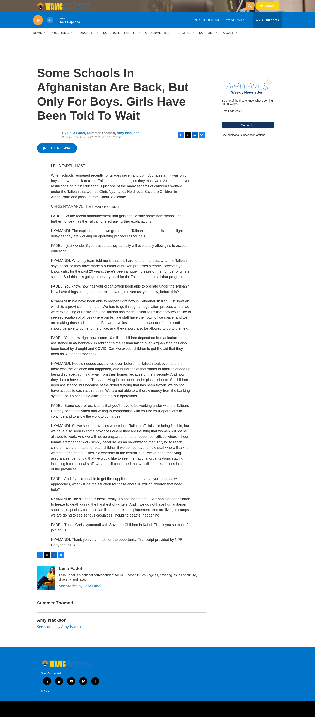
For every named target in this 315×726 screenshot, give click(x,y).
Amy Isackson (128, 142)
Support (206, 41)
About (228, 41)
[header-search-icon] (252, 11)
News (37, 41)
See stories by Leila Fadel (80, 595)
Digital (184, 41)
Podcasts (86, 41)
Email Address (232, 120)
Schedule (111, 41)
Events (130, 41)
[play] (38, 29)
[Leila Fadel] (46, 587)
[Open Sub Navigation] (45, 41)
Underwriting (157, 41)
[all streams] (267, 29)
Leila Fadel (76, 142)
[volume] (50, 29)
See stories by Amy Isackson (61, 635)
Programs (60, 41)
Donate (272, 10)
